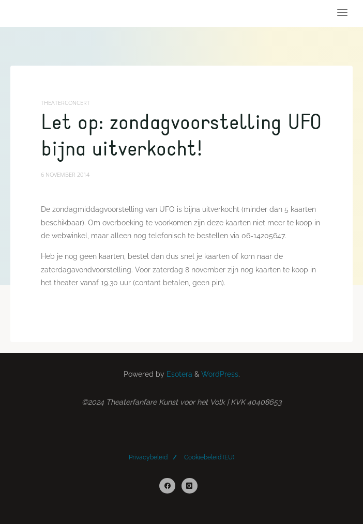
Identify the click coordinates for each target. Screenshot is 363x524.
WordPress (219, 374)
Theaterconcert (65, 102)
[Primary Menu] (342, 13)
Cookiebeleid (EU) (209, 457)
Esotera (178, 374)
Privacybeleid (148, 457)
